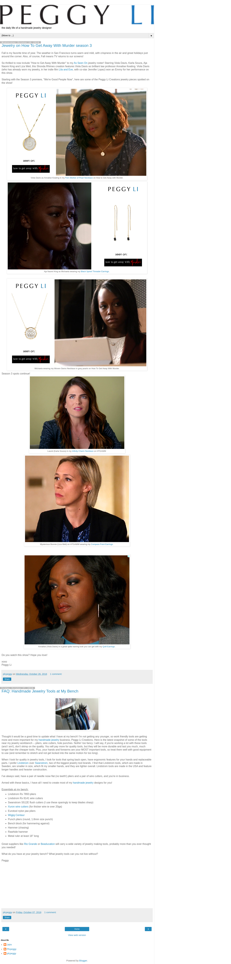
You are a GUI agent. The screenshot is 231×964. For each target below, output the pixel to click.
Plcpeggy (11, 949)
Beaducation (48, 844)
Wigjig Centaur (16, 815)
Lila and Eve (66, 69)
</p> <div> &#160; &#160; (49, 885)
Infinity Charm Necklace (83, 451)
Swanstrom (41, 763)
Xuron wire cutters (18, 806)
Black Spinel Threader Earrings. (95, 271)
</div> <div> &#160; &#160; (69, 885)
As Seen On (81, 63)
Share (7, 679)
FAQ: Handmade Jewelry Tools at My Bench (40, 691)
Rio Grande (30, 844)
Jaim (9, 944)
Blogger (83, 960)
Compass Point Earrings (102, 544)
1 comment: (56, 674)
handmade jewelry (48, 740)
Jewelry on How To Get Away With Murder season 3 (47, 45)
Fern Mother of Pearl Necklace (79, 178)
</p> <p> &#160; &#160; (11, 885)
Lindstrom (23, 763)
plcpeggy (11, 953)
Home (77, 929)
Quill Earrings (109, 646)
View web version (77, 935)
